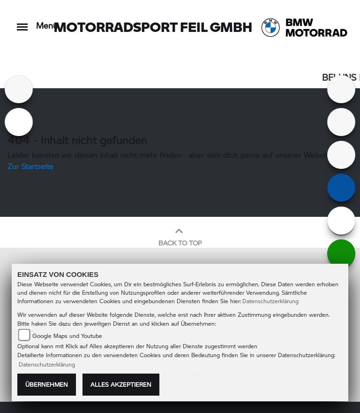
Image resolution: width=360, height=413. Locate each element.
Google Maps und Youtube (67, 336)
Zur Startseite (30, 166)
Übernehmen (46, 384)
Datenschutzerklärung (270, 301)
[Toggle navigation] (22, 22)
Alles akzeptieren (120, 384)
